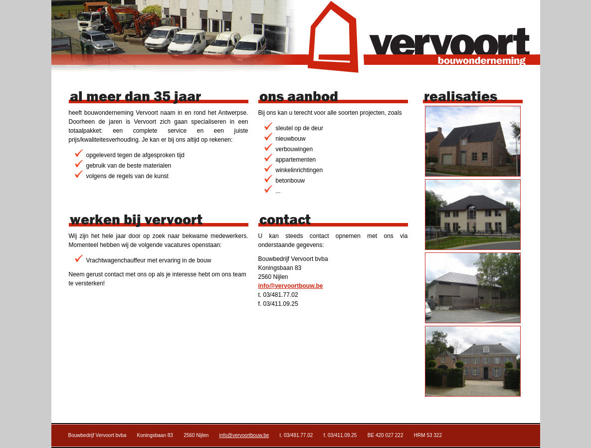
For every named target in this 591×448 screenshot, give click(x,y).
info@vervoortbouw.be (290, 285)
